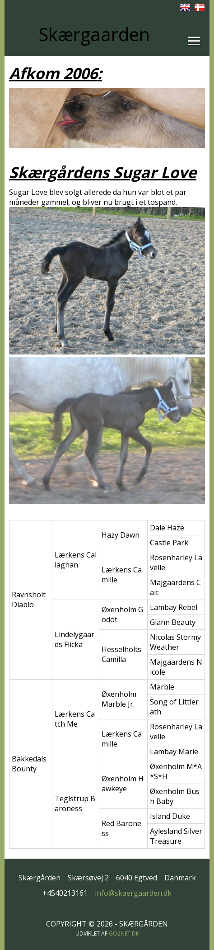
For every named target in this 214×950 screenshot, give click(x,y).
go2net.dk (124, 933)
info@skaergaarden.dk (133, 893)
